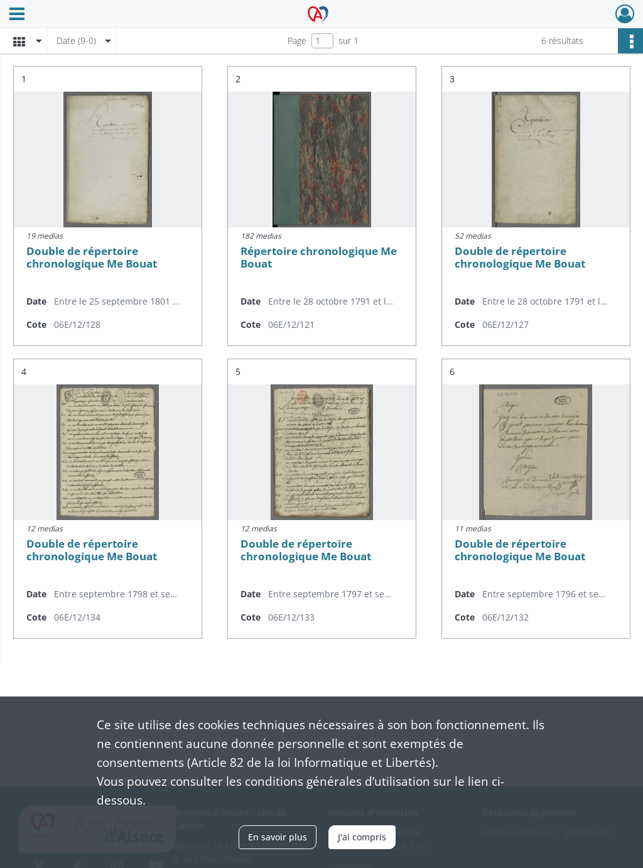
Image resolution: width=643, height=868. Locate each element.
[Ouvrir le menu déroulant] (16, 15)
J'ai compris (362, 837)
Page (297, 40)
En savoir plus (277, 837)
